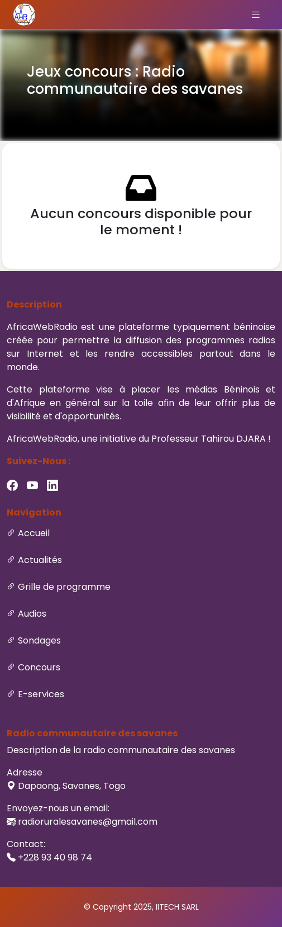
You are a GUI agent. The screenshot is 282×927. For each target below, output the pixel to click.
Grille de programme (64, 586)
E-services (41, 694)
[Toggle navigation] (256, 14)
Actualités (40, 560)
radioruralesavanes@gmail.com (87, 821)
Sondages (39, 640)
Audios (32, 613)
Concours (39, 667)
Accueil (34, 533)
